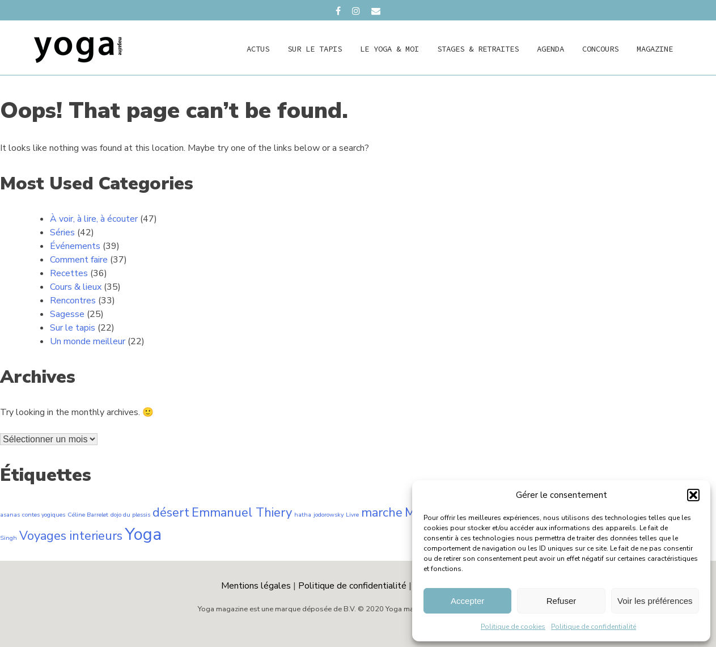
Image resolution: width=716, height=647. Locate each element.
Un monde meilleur (87, 341)
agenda (550, 49)
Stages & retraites (478, 49)
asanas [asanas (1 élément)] (10, 514)
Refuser (561, 601)
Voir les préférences (655, 601)
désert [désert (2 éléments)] (170, 512)
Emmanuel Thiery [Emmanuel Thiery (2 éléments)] (242, 512)
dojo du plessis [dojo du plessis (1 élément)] (130, 514)
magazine (655, 49)
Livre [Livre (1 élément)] (352, 514)
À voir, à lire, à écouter (94, 219)
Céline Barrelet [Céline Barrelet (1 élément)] (87, 514)
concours (600, 49)
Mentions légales (256, 586)
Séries (62, 232)
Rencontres (73, 300)
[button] (693, 495)
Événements (75, 246)
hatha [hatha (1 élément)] (302, 514)
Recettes (69, 273)
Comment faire (79, 259)
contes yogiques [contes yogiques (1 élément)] (43, 514)
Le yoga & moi (389, 49)
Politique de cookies (513, 626)
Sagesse (67, 314)
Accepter (467, 601)
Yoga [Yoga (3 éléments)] (143, 534)
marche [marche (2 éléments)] (382, 512)
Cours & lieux (75, 287)
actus (258, 49)
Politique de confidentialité (593, 626)
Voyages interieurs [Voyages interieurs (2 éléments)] (70, 535)
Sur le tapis (314, 49)
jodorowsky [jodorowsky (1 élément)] (328, 514)
